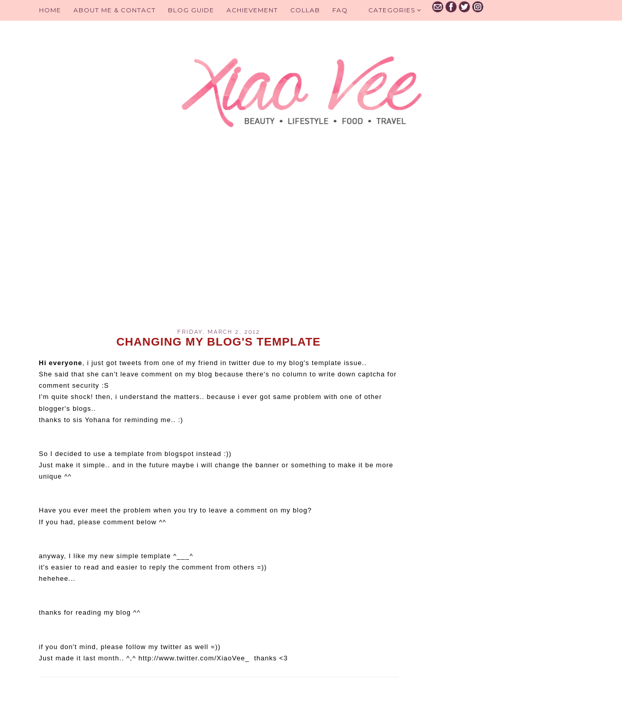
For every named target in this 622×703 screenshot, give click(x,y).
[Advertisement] (219, 241)
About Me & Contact (114, 10)
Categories (395, 10)
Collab (305, 10)
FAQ (340, 10)
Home (50, 10)
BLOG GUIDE (191, 10)
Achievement (252, 10)
